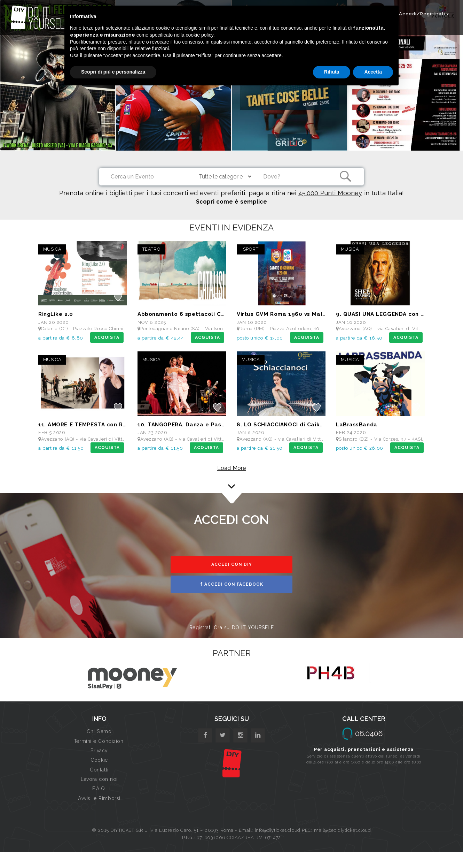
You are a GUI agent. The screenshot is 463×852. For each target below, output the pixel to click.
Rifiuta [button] (331, 72)
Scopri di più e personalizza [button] (113, 72)
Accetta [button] (373, 72)
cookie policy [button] (199, 35)
